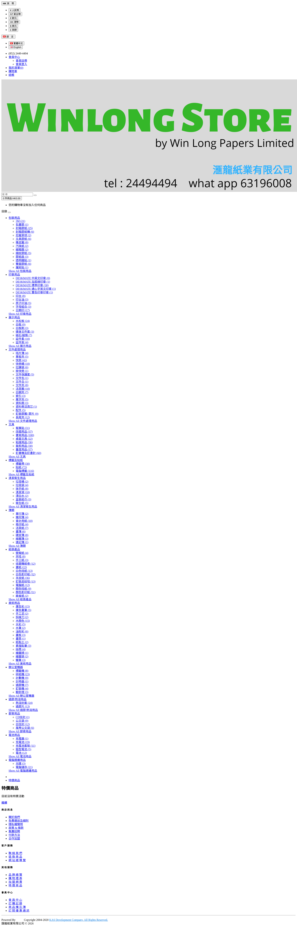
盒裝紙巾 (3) (23, 499)
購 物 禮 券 (15, 878)
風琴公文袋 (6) (25, 727)
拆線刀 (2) (22, 617)
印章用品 (14, 274)
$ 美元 (13, 26)
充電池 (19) (23, 742)
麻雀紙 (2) (22, 595)
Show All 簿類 (17, 545)
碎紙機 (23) (23, 674)
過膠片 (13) (23, 706)
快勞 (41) (21, 360)
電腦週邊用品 (17, 759)
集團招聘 (14, 831)
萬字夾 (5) (22, 399)
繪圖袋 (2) (22, 656)
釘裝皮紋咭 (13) (26, 581)
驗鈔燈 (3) (22, 692)
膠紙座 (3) (22, 256)
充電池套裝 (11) (25, 745)
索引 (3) (21, 395)
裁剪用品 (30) (24, 445)
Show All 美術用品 (20, 663)
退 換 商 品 (15, 856)
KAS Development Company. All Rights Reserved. (78, 919)
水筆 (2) (21, 627)
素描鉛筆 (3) (23, 645)
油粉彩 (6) (22, 631)
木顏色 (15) (23, 620)
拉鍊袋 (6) (22, 367)
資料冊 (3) (22, 403)
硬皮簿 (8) (22, 535)
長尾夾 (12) (23, 417)
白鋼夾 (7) (22, 392)
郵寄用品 (14, 713)
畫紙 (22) (21, 567)
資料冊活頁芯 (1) (26, 406)
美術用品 (14, 602)
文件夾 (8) (22, 385)
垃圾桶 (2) (22, 481)
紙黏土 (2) (22, 642)
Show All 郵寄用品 (20, 731)
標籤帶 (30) (23, 463)
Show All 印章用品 (20, 313)
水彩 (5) (21, 624)
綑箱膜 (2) (22, 249)
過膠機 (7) (22, 685)
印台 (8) (21, 295)
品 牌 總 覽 (15, 874)
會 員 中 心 (15, 899)
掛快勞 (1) (22, 370)
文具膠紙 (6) (23, 238)
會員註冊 (21, 60)
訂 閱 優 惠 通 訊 (19, 910)
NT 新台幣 (15, 14)
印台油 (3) (22, 299)
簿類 (11, 510)
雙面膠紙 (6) (23, 263)
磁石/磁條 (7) (24, 335)
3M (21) (20, 221)
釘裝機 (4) (22, 688)
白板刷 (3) (22, 328)
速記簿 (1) (22, 542)
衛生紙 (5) (22, 503)
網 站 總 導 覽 (17, 860)
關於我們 (14, 817)
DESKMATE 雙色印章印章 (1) (34, 292)
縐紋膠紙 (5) (23, 253)
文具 (11, 424)
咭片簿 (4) (22, 353)
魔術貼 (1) (22, 267)
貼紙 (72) (21, 467)
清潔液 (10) (23, 492)
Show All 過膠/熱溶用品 (23, 710)
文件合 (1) (22, 381)
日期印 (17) (23, 310)
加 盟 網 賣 (15, 881)
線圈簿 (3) (22, 538)
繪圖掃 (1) (22, 652)
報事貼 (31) (23, 428)
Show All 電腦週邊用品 (23, 770)
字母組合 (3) (23, 306)
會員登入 (21, 64)
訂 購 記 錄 (15, 903)
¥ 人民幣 (14, 10)
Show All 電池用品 (20, 756)
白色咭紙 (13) (24, 570)
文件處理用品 (17, 349)
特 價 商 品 (15, 885)
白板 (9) (21, 324)
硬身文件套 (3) (25, 331)
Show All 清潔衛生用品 (23, 506)
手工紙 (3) (22, 560)
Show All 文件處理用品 (23, 420)
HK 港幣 (14, 22)
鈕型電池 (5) (23, 749)
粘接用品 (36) (24, 442)
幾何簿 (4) (22, 517)
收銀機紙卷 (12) (26, 563)
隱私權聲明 (16, 824)
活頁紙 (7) (22, 527)
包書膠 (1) (22, 224)
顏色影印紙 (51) (26, 592)
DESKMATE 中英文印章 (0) (33, 278)
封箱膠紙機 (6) (25, 231)
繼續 (4, 802)
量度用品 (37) (24, 449)
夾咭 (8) (21, 556)
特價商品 (14, 780)
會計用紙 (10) (24, 520)
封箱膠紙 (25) (24, 228)
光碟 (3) (21, 763)
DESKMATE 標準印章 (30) (32, 285)
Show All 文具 (17, 456)
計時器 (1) (22, 681)
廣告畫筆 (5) (23, 610)
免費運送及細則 (19, 820)
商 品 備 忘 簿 (17, 907)
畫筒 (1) (21, 638)
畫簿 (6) (21, 531)
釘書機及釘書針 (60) (28, 453)
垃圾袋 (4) (22, 485)
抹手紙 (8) (22, 488)
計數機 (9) (22, 677)
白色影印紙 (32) (26, 574)
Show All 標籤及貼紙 (21, 474)
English (15, 47)
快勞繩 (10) (23, 363)
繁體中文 (16, 43)
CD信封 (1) (22, 717)
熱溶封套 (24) (24, 702)
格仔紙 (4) (22, 524)
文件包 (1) (22, 378)
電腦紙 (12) (23, 585)
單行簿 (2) (22, 513)
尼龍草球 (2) (23, 235)
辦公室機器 (16, 667)
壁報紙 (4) (22, 552)
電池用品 (14, 735)
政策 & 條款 (16, 827)
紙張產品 (14, 549)
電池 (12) (21, 752)
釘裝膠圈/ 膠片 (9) (27, 413)
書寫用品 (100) (25, 435)
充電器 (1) (22, 738)
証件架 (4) (22, 342)
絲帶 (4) (21, 649)
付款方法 (14, 834)
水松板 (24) (23, 320)
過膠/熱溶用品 (17, 699)
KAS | (20, 919)
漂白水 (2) (22, 495)
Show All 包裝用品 (20, 271)
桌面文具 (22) (24, 438)
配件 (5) (21, 410)
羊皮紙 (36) (23, 577)
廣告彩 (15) (23, 606)
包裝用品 (14, 217)
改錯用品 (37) (24, 431)
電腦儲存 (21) (24, 767)
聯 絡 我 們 (15, 853)
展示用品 (14, 317)
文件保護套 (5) (25, 374)
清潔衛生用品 (17, 478)
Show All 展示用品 (20, 345)
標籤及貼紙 (16, 460)
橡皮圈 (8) (22, 242)
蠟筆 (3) (21, 660)
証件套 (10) (23, 338)
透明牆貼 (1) (23, 260)
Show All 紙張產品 (20, 599)
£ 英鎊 (13, 30)
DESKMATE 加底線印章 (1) (33, 281)
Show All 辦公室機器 (21, 695)
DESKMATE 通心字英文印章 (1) (36, 288)
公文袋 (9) (22, 720)
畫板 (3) (21, 635)
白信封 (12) (23, 724)
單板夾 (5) (22, 356)
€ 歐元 (13, 18)
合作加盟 (14, 838)
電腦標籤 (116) (25, 470)
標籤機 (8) (22, 670)
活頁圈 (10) (23, 388)
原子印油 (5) (23, 303)
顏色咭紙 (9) (23, 588)
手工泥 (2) (22, 613)
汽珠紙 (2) (22, 246)
